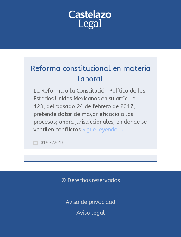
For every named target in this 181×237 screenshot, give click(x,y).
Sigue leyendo (103, 129)
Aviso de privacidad (90, 202)
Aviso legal (90, 213)
